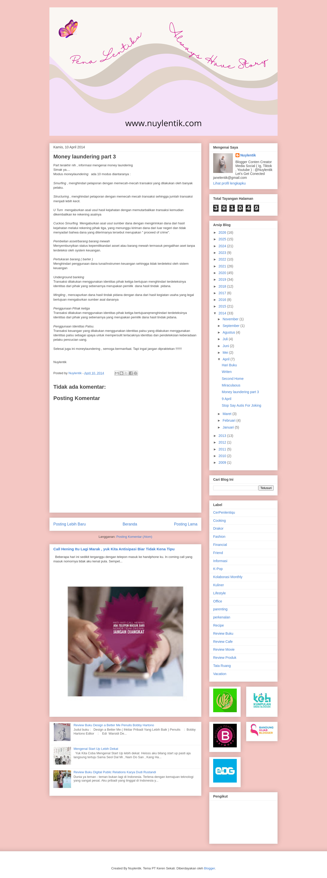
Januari (229, 427)
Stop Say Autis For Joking (241, 405)
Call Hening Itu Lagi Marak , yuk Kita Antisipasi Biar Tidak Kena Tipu (114, 549)
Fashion (219, 537)
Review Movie (224, 649)
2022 (223, 259)
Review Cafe (223, 642)
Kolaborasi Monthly (227, 577)
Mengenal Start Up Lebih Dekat (96, 749)
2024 (223, 246)
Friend (218, 553)
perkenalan (221, 617)
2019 (223, 279)
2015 (223, 306)
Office (217, 601)
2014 (223, 313)
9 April (226, 399)
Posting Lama (185, 524)
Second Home (233, 379)
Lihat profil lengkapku (229, 183)
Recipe (218, 625)
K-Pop (218, 569)
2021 (223, 266)
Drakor (218, 528)
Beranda (130, 524)
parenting (220, 609)
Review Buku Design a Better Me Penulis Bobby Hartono (114, 725)
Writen (227, 372)
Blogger (209, 868)
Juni (226, 346)
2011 (223, 449)
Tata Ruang (222, 666)
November (231, 319)
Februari (229, 420)
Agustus (229, 332)
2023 (223, 253)
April (226, 359)
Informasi (220, 561)
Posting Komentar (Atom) (134, 537)
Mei (226, 352)
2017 (223, 293)
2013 (223, 436)
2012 (223, 442)
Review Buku (223, 633)
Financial (220, 545)
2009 (223, 462)
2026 (223, 232)
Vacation (219, 674)
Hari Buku (229, 365)
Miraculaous (231, 385)
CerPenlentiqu (224, 512)
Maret (227, 414)
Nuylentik (248, 155)
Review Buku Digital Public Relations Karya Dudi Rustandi (115, 772)
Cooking (219, 521)
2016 (223, 300)
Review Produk (224, 658)
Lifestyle (219, 593)
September (231, 326)
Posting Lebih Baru (69, 524)
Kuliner (218, 585)
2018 (223, 286)
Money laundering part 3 (240, 392)
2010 (223, 456)
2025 (223, 239)
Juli (226, 339)
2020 (223, 273)
